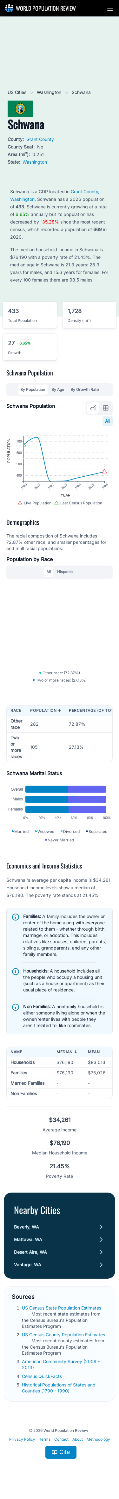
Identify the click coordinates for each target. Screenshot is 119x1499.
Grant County (40, 139)
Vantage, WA (27, 1264)
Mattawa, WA (28, 1239)
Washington (50, 92)
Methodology (98, 1439)
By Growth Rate (84, 389)
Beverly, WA (26, 1226)
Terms (44, 1439)
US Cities (18, 92)
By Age (57, 389)
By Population (32, 389)
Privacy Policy (22, 1439)
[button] (110, 8)
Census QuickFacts (42, 1376)
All (107, 421)
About (77, 1439)
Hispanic (65, 571)
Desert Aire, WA (30, 1252)
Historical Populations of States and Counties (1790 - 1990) (59, 1387)
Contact (61, 1439)
